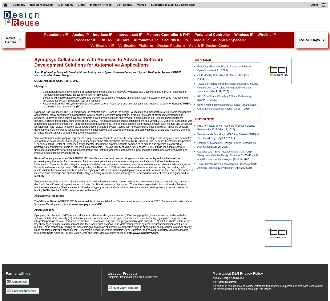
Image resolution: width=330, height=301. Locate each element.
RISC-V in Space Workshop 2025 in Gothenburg (224, 96)
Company (19, 4)
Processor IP (85, 40)
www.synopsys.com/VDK (87, 204)
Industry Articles (101, 4)
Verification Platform (135, 46)
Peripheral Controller (212, 35)
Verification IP (102, 46)
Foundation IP (56, 35)
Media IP (201, 40)
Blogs (81, 4)
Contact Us (17, 281)
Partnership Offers (21, 290)
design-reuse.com (41, 4)
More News (203, 60)
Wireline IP (267, 35)
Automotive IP (146, 40)
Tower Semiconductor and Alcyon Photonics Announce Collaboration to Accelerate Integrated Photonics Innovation (227, 87)
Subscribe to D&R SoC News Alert (173, 4)
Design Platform (171, 46)
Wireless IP (243, 35)
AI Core (123, 40)
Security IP (171, 40)
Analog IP (80, 35)
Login (314, 4)
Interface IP (102, 35)
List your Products (123, 287)
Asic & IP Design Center (209, 46)
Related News (204, 119)
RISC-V (106, 40)
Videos (141, 4)
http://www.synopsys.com (142, 232)
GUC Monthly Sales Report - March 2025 (220, 75)
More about (238, 273)
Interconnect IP (129, 35)
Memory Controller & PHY (168, 35)
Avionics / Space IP (229, 40)
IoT (187, 40)
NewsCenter (10, 40)
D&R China (66, 4)
